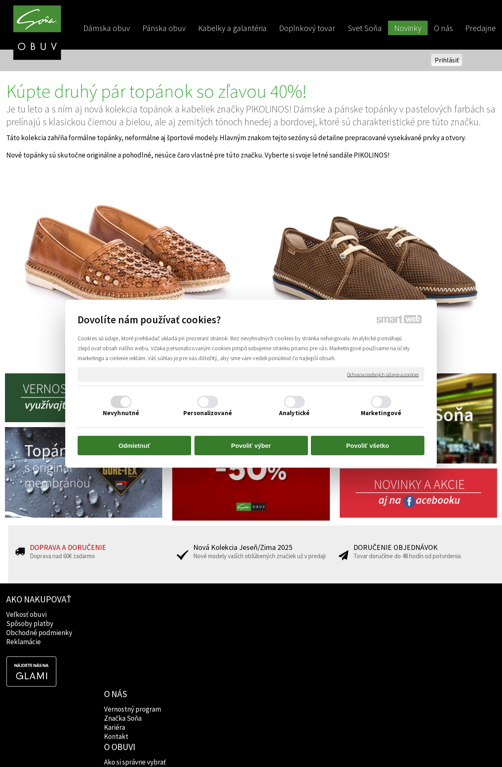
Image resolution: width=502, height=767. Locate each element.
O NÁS (116, 599)
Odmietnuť (134, 445)
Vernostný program (133, 614)
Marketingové (381, 413)
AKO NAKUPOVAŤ (38, 599)
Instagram (318, 623)
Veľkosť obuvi (26, 614)
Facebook (317, 614)
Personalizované (207, 413)
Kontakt (117, 641)
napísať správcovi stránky (251, 747)
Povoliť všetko (367, 445)
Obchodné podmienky (39, 632)
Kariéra (115, 632)
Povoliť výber (251, 445)
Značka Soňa (124, 623)
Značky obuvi (224, 623)
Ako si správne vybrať (235, 614)
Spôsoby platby (29, 623)
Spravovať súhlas (392, 747)
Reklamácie (23, 641)
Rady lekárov (223, 632)
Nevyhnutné (121, 413)
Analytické (294, 413)
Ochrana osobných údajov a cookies (383, 374)
